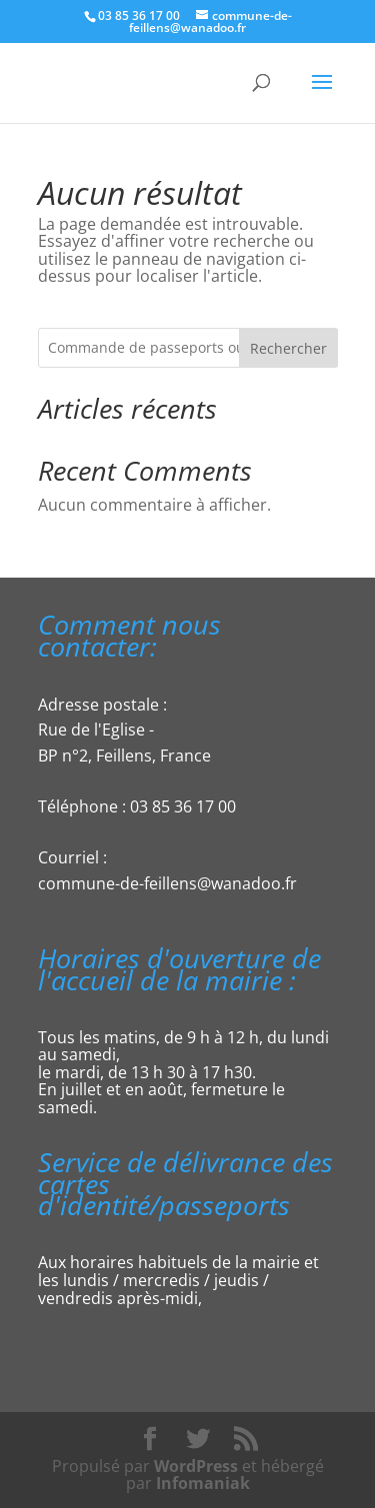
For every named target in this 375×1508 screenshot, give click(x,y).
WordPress (196, 1466)
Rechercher (288, 348)
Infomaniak (203, 1483)
